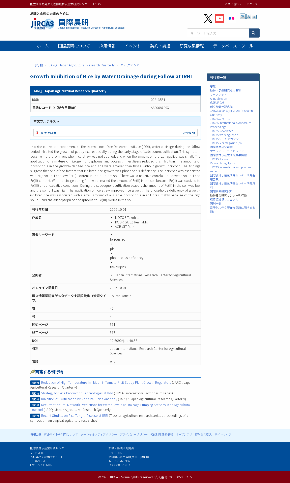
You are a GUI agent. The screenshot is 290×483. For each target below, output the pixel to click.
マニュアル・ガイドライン (227, 151)
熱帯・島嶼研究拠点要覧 (225, 90)
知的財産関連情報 (161, 434)
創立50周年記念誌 (221, 107)
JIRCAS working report (224, 135)
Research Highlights (222, 163)
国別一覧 (215, 203)
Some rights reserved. (137, 477)
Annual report (218, 98)
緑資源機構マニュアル (224, 199)
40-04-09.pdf (48, 132)
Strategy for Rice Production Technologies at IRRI (77, 393)
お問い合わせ (233, 4)
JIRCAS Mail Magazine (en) (226, 143)
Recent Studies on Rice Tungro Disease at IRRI (74, 415)
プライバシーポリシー (134, 434)
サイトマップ (222, 434)
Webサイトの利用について (61, 434)
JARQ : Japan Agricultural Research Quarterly (82, 65)
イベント (133, 46)
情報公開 (35, 434)
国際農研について (74, 46)
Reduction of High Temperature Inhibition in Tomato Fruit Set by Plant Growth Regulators (106, 382)
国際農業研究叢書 (221, 147)
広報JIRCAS (217, 103)
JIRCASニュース (220, 119)
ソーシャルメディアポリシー (99, 434)
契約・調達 (160, 46)
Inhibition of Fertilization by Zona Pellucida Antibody (79, 398)
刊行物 (38, 65)
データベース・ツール (233, 46)
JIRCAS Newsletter (221, 131)
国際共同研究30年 (221, 191)
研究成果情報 (192, 46)
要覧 (213, 86)
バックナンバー (131, 65)
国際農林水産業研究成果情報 (228, 155)
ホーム (43, 46)
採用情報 (107, 46)
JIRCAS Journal (219, 159)
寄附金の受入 (203, 434)
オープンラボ (184, 434)
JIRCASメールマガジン (224, 139)
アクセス (252, 4)
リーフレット (218, 94)
